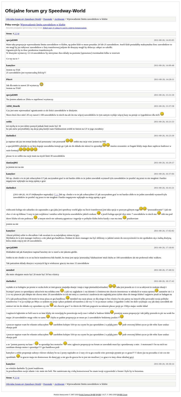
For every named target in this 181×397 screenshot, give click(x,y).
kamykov (10, 65)
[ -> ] (57, 194)
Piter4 (9, 79)
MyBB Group (122, 395)
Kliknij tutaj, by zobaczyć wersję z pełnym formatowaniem (64, 28)
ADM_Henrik (13, 106)
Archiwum (59, 19)
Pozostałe (47, 19)
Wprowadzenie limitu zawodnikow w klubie (42, 24)
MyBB (98, 395)
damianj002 (12, 162)
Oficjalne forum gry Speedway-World (45, 10)
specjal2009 (11, 40)
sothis (9, 121)
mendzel (10, 270)
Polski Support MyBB (87, 395)
